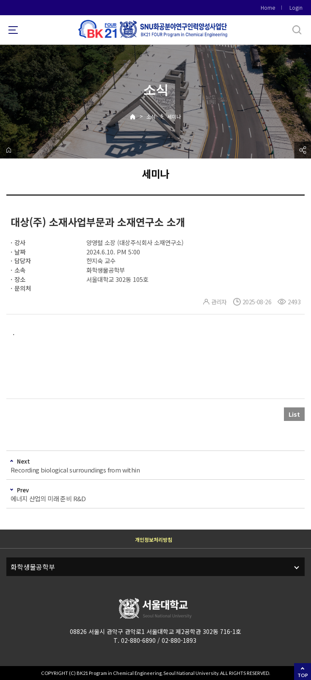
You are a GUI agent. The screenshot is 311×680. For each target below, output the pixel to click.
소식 (151, 116)
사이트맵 (13, 30)
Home (268, 7)
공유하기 (302, 150)
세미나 (174, 116)
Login (296, 7)
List (294, 414)
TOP (302, 675)
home (8, 150)
